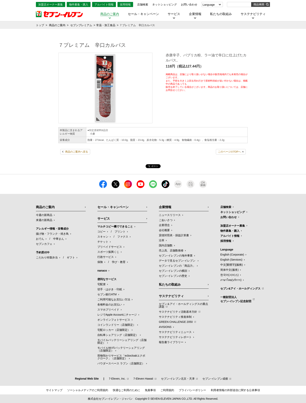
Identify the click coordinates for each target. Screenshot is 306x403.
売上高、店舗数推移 (171, 250)
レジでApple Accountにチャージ (117, 314)
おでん (40, 238)
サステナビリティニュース (175, 332)
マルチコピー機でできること (115, 226)
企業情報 (195, 14)
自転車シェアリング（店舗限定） (117, 334)
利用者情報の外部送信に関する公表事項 (235, 390)
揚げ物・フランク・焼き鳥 (52, 233)
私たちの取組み (221, 14)
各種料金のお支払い (109, 304)
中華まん (58, 238)
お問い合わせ (189, 4)
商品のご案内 (109, 14)
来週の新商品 (44, 220)
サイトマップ (54, 390)
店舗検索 (142, 4)
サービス (174, 14)
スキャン (102, 236)
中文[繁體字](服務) (231, 264)
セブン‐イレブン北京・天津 (178, 378)
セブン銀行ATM (107, 294)
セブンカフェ (44, 243)
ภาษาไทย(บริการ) (230, 279)
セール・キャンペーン (143, 14)
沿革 (161, 240)
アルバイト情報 (104, 4)
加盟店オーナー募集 (50, 4)
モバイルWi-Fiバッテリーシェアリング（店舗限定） (121, 349)
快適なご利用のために (126, 390)
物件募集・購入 (78, 4)
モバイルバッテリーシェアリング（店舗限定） (122, 341)
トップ (40, 25)
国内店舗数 (166, 245)
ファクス (122, 236)
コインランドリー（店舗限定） (116, 324)
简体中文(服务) (229, 269)
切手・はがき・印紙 (109, 289)
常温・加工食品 (105, 25)
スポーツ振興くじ (108, 251)
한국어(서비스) (229, 274)
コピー (101, 231)
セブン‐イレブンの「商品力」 (177, 265)
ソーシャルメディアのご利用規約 (87, 390)
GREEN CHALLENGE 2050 (176, 321)
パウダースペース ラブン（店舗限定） (121, 363)
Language (209, 4)
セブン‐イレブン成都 (215, 378)
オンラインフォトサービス (113, 319)
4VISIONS (165, 326)
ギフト (71, 257)
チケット (102, 241)
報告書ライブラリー (171, 342)
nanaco (102, 270)
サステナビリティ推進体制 (175, 316)
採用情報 (125, 4)
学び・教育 (118, 262)
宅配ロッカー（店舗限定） (113, 329)
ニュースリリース (170, 215)
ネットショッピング (164, 4)
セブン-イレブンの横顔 (173, 270)
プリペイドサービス (109, 246)
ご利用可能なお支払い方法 (113, 299)
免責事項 (150, 390)
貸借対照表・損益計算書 (174, 235)
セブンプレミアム (81, 25)
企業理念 (164, 225)
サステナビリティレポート (175, 337)
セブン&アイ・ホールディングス (240, 288)
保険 (100, 262)
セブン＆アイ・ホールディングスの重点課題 (183, 305)
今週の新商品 (44, 215)
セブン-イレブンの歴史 (173, 275)
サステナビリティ (253, 14)
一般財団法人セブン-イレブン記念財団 (235, 299)
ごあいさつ (166, 220)
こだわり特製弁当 (47, 257)
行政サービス (105, 256)
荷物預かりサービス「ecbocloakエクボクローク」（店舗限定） (121, 357)
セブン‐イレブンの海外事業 (176, 255)
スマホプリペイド (108, 309)
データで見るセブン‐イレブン (177, 260)
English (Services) (231, 259)
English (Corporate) (232, 254)
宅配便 (101, 284)
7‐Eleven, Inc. (117, 378)
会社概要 (164, 230)
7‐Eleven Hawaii (143, 378)
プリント (120, 231)
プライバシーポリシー (192, 390)
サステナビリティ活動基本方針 (178, 311)
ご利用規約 (167, 390)
